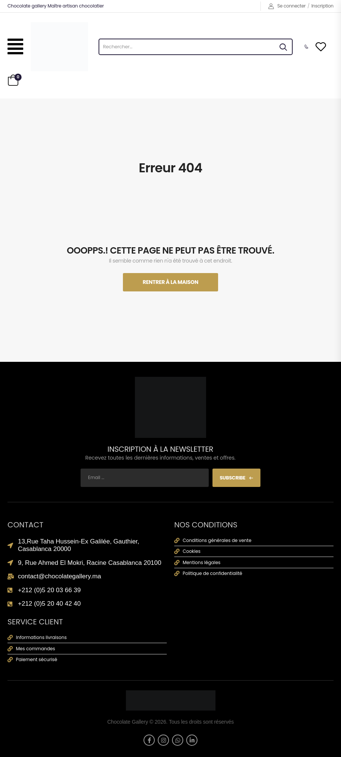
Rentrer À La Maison (170, 282)
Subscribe (232, 477)
